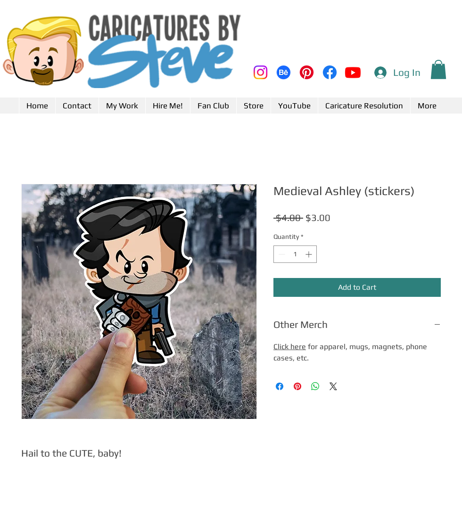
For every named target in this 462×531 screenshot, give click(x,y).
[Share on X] (333, 386)
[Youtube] (353, 72)
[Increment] (309, 254)
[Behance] (283, 72)
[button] (438, 69)
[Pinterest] (306, 72)
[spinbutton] (295, 254)
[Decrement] (281, 254)
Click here (289, 346)
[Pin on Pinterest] (297, 386)
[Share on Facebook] (279, 386)
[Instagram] (260, 72)
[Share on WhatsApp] (315, 386)
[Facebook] (330, 72)
